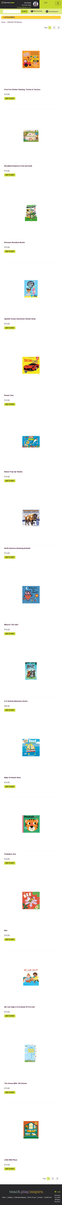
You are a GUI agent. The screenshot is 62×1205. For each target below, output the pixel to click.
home (4, 1197)
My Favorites (38, 11)
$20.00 (7, 706)
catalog (10, 1197)
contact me (48, 1197)
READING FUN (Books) (14, 22)
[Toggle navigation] (58, 3)
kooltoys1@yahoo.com (24, 7)
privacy (40, 1197)
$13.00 (7, 171)
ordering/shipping (20, 1197)
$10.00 (7, 94)
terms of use (32, 1197)
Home (3, 22)
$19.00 (7, 1012)
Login (51, 5)
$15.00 (7, 553)
